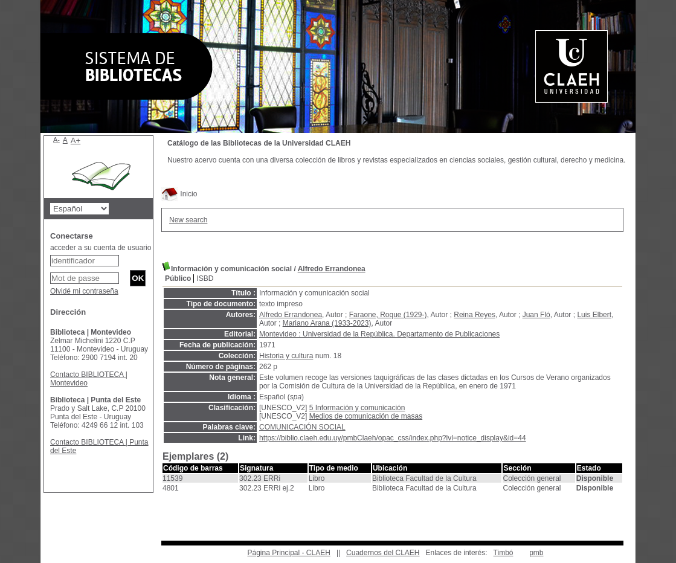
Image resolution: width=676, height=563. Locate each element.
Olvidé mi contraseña (84, 291)
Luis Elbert (594, 314)
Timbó (503, 553)
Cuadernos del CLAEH (382, 553)
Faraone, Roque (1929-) (388, 314)
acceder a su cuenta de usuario (100, 247)
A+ (76, 140)
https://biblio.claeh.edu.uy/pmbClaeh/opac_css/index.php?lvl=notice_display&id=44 (392, 438)
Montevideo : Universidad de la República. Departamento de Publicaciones (379, 334)
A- (56, 139)
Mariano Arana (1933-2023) (327, 323)
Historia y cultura (286, 356)
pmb (536, 553)
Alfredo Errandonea (331, 269)
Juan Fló (536, 314)
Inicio (179, 194)
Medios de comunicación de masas (365, 416)
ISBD (204, 278)
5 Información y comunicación (357, 408)
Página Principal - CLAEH (288, 553)
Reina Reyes (474, 314)
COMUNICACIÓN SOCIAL (302, 427)
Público (178, 278)
